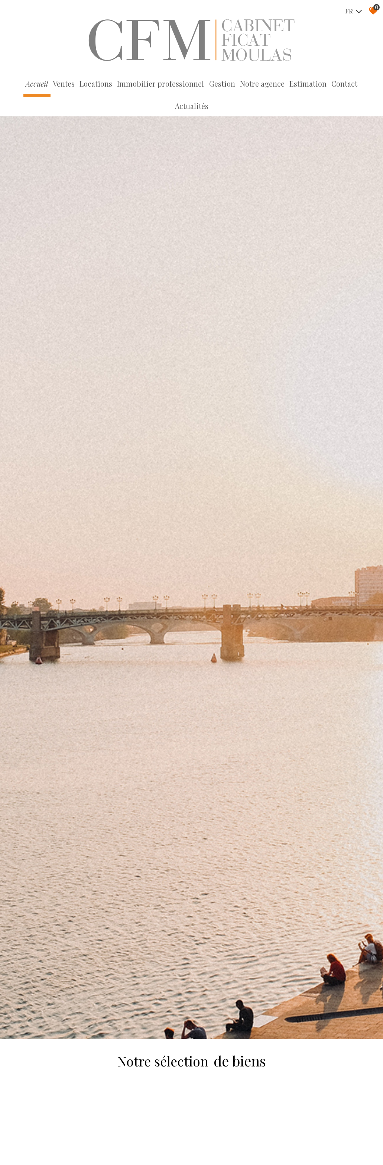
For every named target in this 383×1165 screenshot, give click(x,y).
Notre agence (241, 83)
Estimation (284, 83)
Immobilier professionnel (144, 83)
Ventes (51, 83)
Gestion (202, 83)
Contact (319, 83)
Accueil (25, 83)
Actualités (353, 83)
